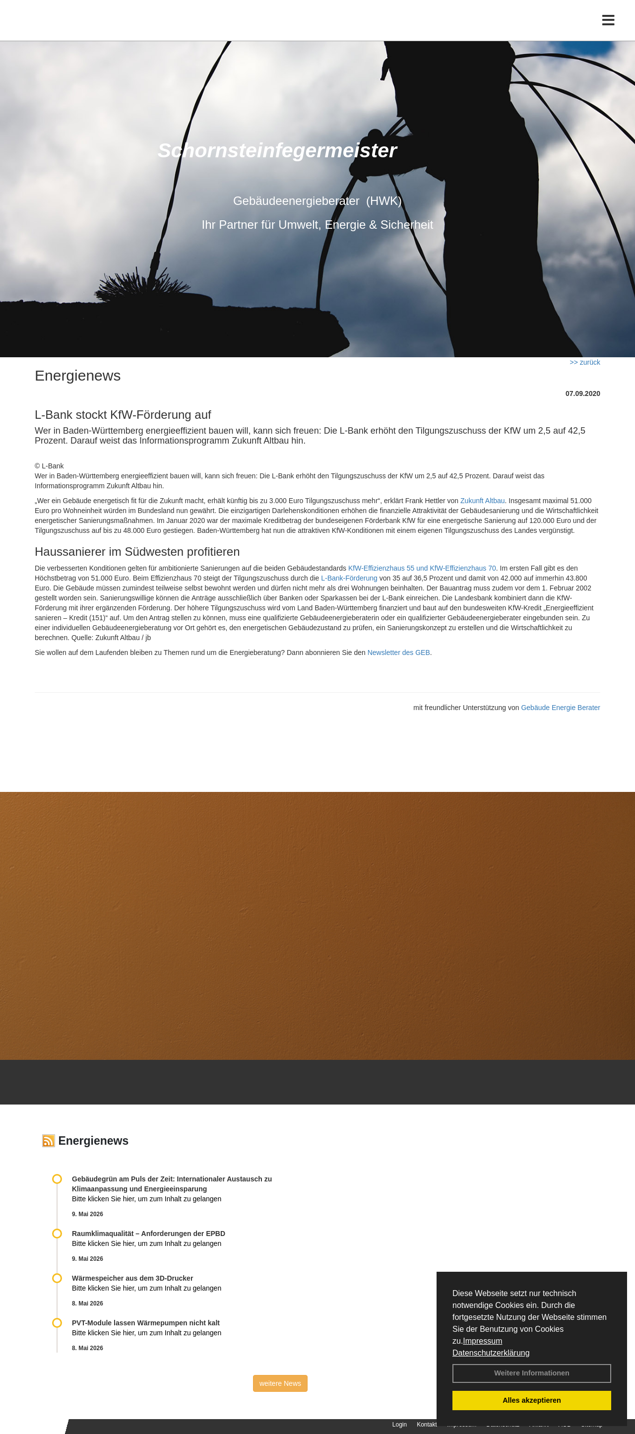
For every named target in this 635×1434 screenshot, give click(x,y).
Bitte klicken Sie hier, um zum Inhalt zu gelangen (146, 1199)
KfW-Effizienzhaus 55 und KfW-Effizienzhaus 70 (422, 568)
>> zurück (585, 362)
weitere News (280, 1383)
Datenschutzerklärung (491, 1353)
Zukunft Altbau (482, 501)
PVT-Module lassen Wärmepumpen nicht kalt (146, 1323)
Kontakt (427, 1424)
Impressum (482, 1341)
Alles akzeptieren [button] (532, 1400)
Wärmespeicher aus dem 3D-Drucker (132, 1278)
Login (399, 1424)
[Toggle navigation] (608, 28)
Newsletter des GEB (399, 652)
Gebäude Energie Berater (560, 708)
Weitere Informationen (532, 1373)
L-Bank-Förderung (349, 578)
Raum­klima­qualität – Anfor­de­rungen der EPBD (148, 1234)
